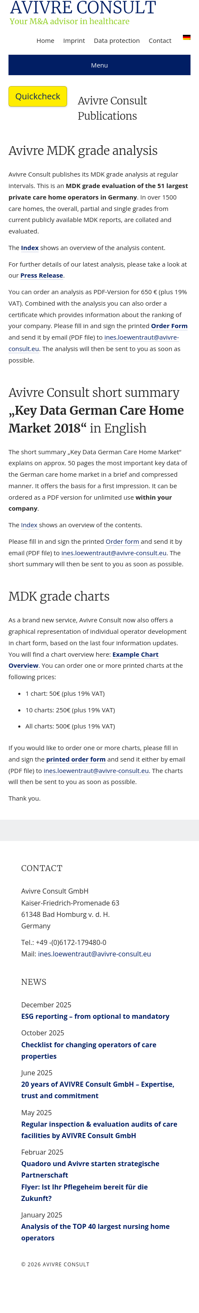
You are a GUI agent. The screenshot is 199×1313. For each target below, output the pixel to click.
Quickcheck (37, 96)
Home (45, 40)
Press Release (41, 275)
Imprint (74, 40)
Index (30, 247)
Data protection (117, 40)
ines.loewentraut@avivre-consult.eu (114, 552)
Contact (160, 40)
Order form (123, 541)
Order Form (169, 325)
